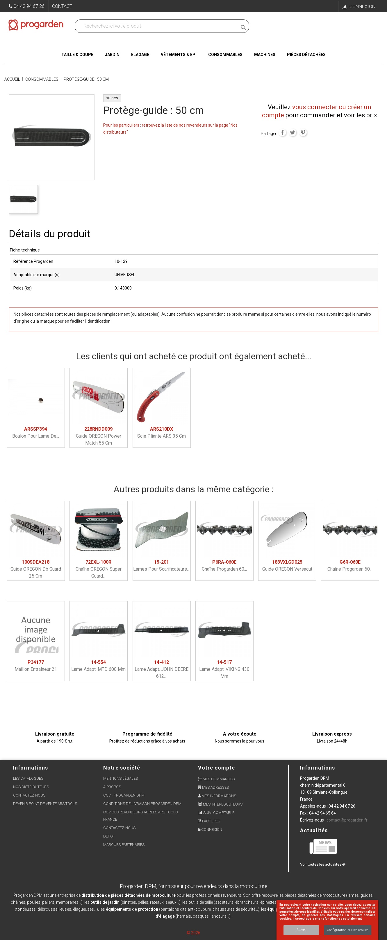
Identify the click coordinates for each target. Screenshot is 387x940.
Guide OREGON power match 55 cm (98, 436)
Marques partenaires (124, 844)
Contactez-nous (29, 795)
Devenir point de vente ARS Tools (45, 803)
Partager (282, 132)
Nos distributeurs (31, 787)
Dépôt (109, 836)
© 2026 (193, 932)
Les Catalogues (28, 778)
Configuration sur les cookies (347, 930)
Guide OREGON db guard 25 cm (35, 569)
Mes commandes (216, 779)
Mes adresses (213, 787)
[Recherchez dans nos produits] (157, 26)
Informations (317, 768)
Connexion (210, 829)
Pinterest (303, 132)
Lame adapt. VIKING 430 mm (224, 669)
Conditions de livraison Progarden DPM (142, 803)
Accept (301, 929)
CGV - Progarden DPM (124, 795)
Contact (62, 6)
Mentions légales (120, 778)
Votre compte (216, 768)
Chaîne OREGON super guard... (99, 569)
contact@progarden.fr (347, 820)
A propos (112, 787)
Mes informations (217, 796)
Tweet (292, 132)
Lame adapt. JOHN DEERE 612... (161, 669)
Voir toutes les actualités (322, 864)
